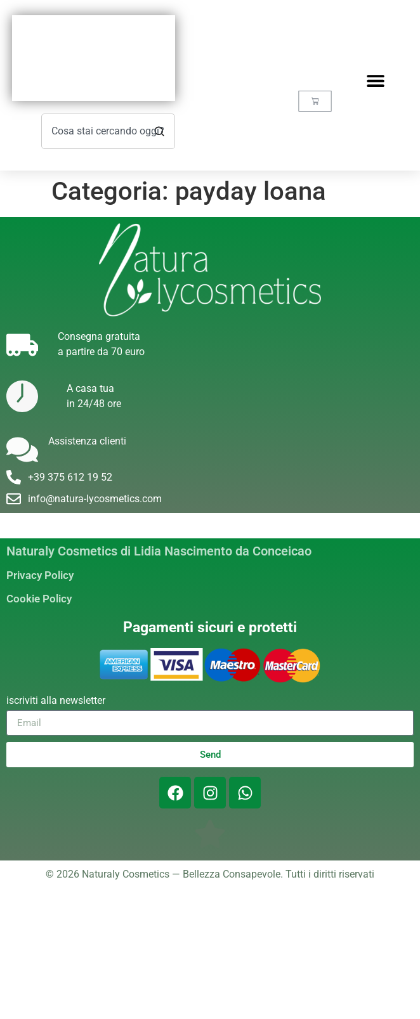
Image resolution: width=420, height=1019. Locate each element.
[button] (375, 80)
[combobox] (108, 131)
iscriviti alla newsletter (55, 701)
